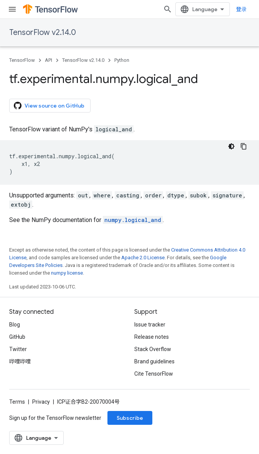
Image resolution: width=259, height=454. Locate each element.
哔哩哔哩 (20, 361)
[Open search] (167, 9)
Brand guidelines (154, 361)
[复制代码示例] (244, 146)
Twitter (18, 349)
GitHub (17, 337)
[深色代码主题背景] (231, 146)
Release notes (151, 337)
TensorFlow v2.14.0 (42, 32)
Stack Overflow (152, 349)
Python (121, 60)
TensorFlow (22, 60)
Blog (14, 324)
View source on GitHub (49, 105)
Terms (17, 402)
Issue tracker (149, 324)
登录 (241, 9)
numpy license (67, 273)
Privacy (41, 402)
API (48, 60)
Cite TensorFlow (153, 374)
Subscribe (130, 417)
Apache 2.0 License (143, 257)
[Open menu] (12, 9)
